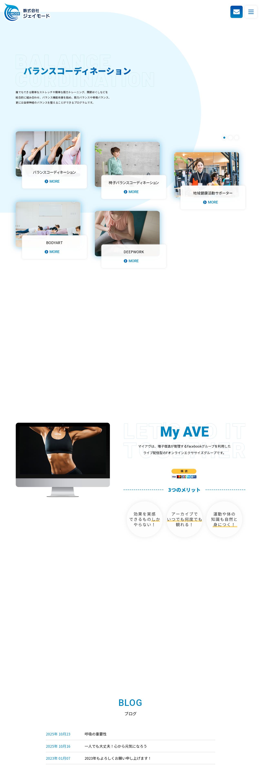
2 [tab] (230, 138)
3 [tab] (236, 138)
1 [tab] (224, 138)
